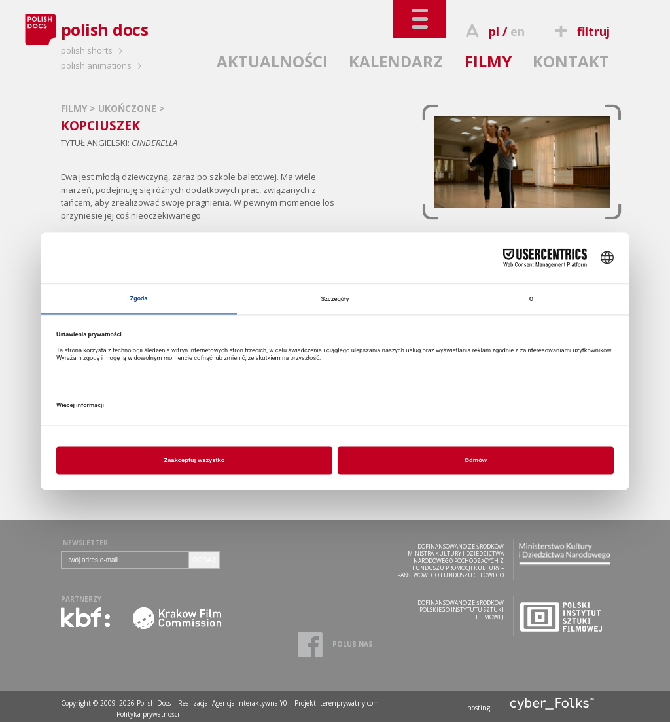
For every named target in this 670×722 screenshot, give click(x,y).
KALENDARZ (396, 61)
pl (494, 31)
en (517, 31)
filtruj (580, 31)
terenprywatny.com (349, 703)
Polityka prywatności (147, 714)
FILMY (488, 61)
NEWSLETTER (85, 542)
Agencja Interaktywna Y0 (249, 703)
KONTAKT (571, 61)
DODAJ (204, 560)
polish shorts (93, 50)
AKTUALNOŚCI (272, 61)
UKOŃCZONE (128, 108)
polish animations (103, 65)
